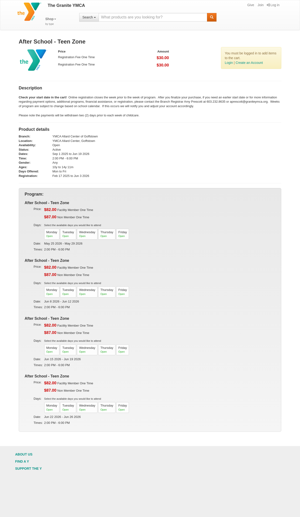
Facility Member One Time (68, 210)
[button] (51, 21)
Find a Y (22, 461)
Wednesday (87, 234)
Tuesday (68, 234)
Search (89, 17)
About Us (23, 454)
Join (260, 5)
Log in (272, 5)
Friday (122, 234)
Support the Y (28, 468)
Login (229, 63)
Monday (51, 234)
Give (250, 5)
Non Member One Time (66, 217)
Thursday (106, 234)
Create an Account (249, 63)
